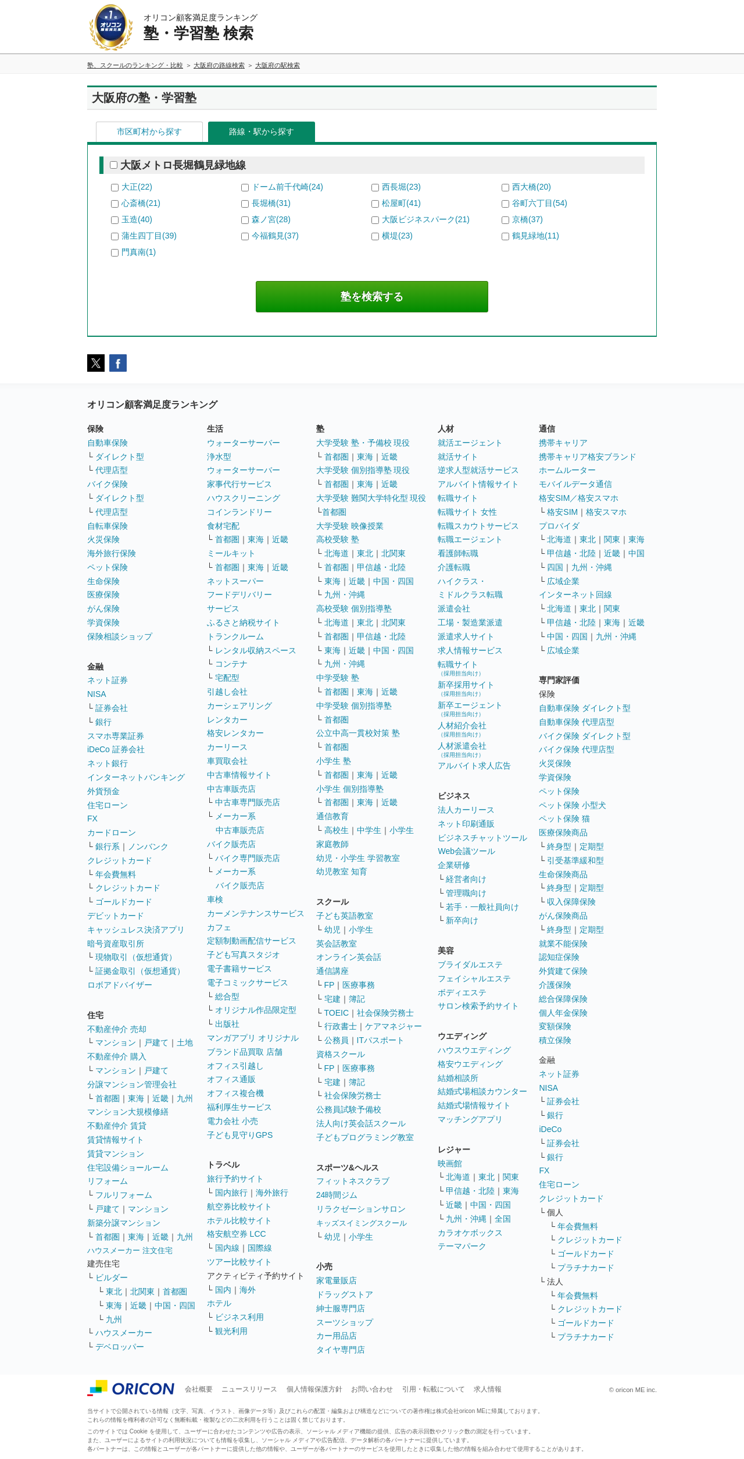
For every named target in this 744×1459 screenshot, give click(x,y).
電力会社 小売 (232, 1121)
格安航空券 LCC (236, 1234)
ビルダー (111, 1277)
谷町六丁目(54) (539, 203)
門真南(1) (138, 252)
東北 (114, 1291)
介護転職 (454, 567)
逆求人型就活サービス (478, 470)
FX (92, 818)
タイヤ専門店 (340, 1349)
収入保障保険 (571, 901)
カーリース (227, 747)
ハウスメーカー (123, 1332)
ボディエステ (462, 992)
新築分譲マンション (123, 1222)
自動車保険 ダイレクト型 (585, 708)
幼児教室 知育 (341, 871)
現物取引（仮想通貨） (136, 957)
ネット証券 (107, 680)
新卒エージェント (470, 708)
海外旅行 (272, 1192)
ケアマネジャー (393, 1026)
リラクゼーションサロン (361, 1209)
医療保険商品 (563, 832)
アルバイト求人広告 (474, 765)
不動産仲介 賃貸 (116, 1125)
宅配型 (227, 677)
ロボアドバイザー (119, 985)
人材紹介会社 (462, 729)
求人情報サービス (470, 650)
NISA (96, 694)
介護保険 (555, 985)
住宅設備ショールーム (128, 1167)
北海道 (336, 553)
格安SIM (562, 512)
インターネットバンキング (136, 777)
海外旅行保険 (111, 553)
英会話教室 (336, 943)
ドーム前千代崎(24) (287, 186)
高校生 (336, 830)
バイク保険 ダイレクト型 (585, 736)
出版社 (227, 1024)
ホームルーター (567, 470)
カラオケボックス (470, 1232)
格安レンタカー (235, 733)
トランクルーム (235, 636)
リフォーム (107, 1181)
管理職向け (466, 893)
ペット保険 (107, 567)
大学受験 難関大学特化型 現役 (371, 498)
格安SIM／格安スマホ (578, 498)
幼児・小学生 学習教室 (358, 858)
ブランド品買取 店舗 (244, 1051)
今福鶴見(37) (275, 235)
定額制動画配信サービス (251, 940)
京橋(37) (527, 219)
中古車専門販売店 (247, 802)
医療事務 (358, 985)
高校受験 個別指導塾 (354, 608)
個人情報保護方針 (314, 1389)
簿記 (357, 998)
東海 (136, 1098)
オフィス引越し (235, 1065)
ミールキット (231, 553)
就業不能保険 (563, 943)
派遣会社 (454, 608)
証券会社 (111, 708)
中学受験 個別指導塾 (354, 705)
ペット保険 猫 (564, 818)
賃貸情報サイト (115, 1139)
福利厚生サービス (239, 1107)
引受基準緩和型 (575, 860)
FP (329, 985)
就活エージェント (470, 442)
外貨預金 (103, 791)
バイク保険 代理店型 (576, 749)
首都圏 (107, 1098)
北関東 (142, 1291)
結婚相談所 (458, 1078)
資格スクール (340, 1054)
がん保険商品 (563, 915)
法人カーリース (466, 809)
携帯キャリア (563, 442)
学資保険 (103, 622)
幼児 (332, 929)
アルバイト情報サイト (478, 484)
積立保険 (555, 1040)
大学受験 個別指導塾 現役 (363, 470)
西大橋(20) (531, 186)
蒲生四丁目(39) (149, 235)
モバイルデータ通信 (575, 484)
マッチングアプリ (470, 1119)
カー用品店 (336, 1335)
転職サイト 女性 (467, 512)
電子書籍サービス (239, 968)
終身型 (559, 846)
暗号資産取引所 (115, 943)
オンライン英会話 (348, 957)
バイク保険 (107, 484)
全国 (503, 1218)
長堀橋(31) (271, 203)
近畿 (160, 1098)
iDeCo (550, 1129)
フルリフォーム (123, 1195)
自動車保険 (107, 442)
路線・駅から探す (261, 131)
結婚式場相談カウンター (482, 1091)
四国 (555, 567)
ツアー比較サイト (239, 1261)
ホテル (219, 1303)
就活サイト (458, 456)
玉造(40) (136, 219)
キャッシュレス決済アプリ (136, 929)
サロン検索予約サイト (478, 1005)
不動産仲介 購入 (116, 1056)
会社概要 (199, 1389)
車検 (215, 899)
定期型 (592, 846)
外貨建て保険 (563, 971)
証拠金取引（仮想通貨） (140, 971)
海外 (247, 1289)
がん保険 (103, 608)
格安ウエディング (470, 1064)
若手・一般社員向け (482, 907)
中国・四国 (175, 1305)
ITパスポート (381, 1040)
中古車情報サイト (239, 775)
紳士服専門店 (340, 1308)
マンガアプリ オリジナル (253, 1037)
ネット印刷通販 (466, 823)
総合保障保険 (563, 998)
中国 (636, 553)
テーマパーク (462, 1246)
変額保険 (555, 1026)
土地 (185, 1042)
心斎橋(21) (140, 203)
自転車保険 (107, 526)
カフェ (219, 927)
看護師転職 (458, 553)
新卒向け (462, 920)
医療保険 (103, 594)
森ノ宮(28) (271, 219)
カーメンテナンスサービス (256, 913)
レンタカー (227, 719)
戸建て (156, 1042)
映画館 (450, 1163)
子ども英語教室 (344, 915)
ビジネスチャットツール (482, 837)
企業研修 (454, 865)
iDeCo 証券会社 (116, 749)
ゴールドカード (123, 901)
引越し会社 (227, 691)
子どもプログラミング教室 (365, 1137)
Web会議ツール (466, 851)
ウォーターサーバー (243, 442)
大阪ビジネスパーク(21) (426, 219)
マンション (115, 1042)
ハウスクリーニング (243, 498)
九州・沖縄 (344, 594)
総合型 (227, 996)
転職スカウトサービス (478, 526)
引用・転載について (433, 1389)
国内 (223, 1289)
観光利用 (231, 1331)
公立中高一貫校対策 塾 (358, 733)
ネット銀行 (107, 763)
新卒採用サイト (466, 688)
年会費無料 (115, 874)
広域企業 (563, 581)
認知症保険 (559, 957)
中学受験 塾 (337, 677)
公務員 (336, 1040)
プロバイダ (559, 526)
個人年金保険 (563, 1012)
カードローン (111, 832)
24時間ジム (337, 1195)
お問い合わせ (372, 1389)
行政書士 (340, 1026)
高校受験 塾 (337, 539)
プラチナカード (585, 1267)
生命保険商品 (563, 874)
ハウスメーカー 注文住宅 (130, 1250)
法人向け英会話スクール (361, 1123)
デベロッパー (119, 1346)
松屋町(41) (401, 203)
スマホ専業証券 (115, 736)
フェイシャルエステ (474, 978)
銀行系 (107, 846)
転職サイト (458, 498)
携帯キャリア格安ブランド (587, 456)
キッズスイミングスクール (361, 1223)
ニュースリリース (249, 1389)
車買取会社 (227, 761)
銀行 (103, 722)
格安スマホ (606, 512)
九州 (185, 1098)
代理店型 (111, 470)
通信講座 (332, 971)
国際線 (260, 1247)
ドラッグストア (344, 1294)
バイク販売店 (231, 844)
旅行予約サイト (235, 1178)
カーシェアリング (239, 705)
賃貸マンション (115, 1153)
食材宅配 (223, 526)
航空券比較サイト (239, 1206)
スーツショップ (344, 1322)
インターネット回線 (575, 594)
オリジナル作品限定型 (255, 1010)
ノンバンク (148, 846)
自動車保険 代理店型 (576, 722)
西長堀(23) (401, 186)
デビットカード (115, 915)
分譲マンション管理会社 (132, 1084)
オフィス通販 (231, 1079)
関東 (511, 1177)
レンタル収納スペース (255, 650)
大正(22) (136, 186)
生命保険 (103, 581)
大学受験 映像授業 (350, 526)
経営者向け (466, 879)
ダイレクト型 (119, 456)
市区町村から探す (149, 131)
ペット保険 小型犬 (572, 805)
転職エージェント (470, 539)
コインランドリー (239, 512)
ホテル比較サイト (239, 1220)
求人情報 (488, 1389)
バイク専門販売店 (247, 858)
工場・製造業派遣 (470, 622)
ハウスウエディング (474, 1050)
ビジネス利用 (239, 1317)
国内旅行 (231, 1192)
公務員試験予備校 (348, 1109)
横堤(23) (397, 235)
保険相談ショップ (119, 636)
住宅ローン (107, 805)
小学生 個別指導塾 (350, 788)
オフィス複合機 (235, 1093)
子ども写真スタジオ (243, 954)
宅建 (332, 998)
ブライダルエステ (470, 964)
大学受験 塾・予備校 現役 (363, 442)
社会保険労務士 (385, 1012)
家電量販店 (336, 1280)
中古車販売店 (231, 788)
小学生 (401, 830)
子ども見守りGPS (240, 1135)
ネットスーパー (235, 581)
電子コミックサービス (247, 982)
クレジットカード (119, 860)
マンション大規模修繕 (128, 1111)
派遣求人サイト (466, 636)
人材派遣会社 (462, 749)
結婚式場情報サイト (474, 1105)
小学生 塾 (333, 761)
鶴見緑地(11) (535, 235)
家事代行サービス (239, 484)
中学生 (369, 830)
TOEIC (336, 1012)
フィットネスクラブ (352, 1181)
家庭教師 (332, 844)
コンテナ (231, 663)
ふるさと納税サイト (243, 622)
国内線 (227, 1247)
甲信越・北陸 (381, 567)
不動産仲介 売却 (116, 1029)
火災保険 (103, 539)
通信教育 (332, 816)
